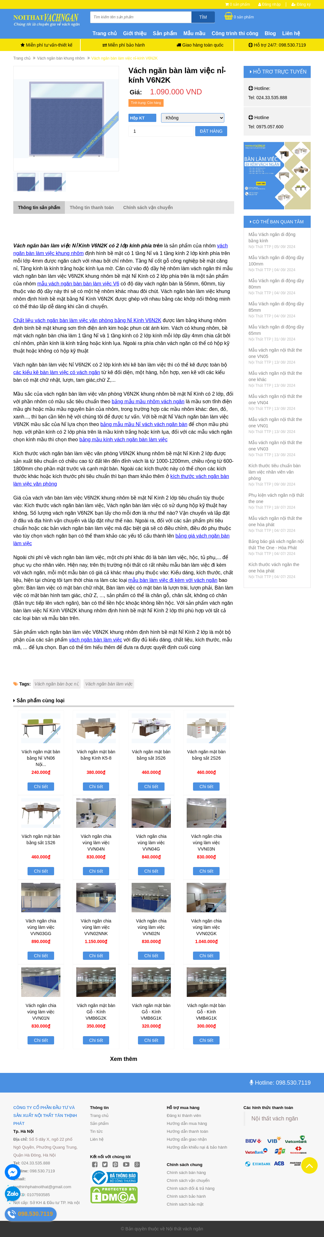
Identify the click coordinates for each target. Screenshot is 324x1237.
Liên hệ (291, 33)
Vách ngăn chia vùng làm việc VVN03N (206, 842)
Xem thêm (123, 1059)
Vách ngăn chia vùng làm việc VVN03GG (41, 927)
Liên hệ (96, 1139)
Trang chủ (105, 33)
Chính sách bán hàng (186, 1172)
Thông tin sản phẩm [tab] (39, 207)
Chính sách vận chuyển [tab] (148, 207)
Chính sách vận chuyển (188, 1180)
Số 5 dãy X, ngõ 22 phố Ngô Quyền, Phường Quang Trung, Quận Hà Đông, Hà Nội (45, 1147)
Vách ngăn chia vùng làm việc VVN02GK (206, 927)
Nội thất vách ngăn (275, 1118)
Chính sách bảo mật (185, 1204)
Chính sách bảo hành (186, 1196)
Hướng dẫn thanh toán (187, 1131)
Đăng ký (301, 4)
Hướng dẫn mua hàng (187, 1123)
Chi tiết (41, 786)
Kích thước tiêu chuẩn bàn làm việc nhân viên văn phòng (275, 472)
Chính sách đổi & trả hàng (191, 1188)
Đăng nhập (269, 4)
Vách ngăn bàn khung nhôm (60, 58)
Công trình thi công (235, 33)
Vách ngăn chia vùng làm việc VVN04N (96, 842)
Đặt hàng (211, 131)
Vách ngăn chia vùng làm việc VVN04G (151, 842)
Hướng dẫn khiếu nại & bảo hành (197, 1147)
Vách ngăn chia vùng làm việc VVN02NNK (96, 927)
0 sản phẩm (240, 4)
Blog (270, 33)
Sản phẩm (99, 1123)
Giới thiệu (134, 33)
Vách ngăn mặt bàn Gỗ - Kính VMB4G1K (206, 1012)
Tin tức (96, 1131)
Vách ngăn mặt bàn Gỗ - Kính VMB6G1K (151, 1012)
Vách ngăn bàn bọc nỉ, (56, 683)
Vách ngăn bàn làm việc (109, 683)
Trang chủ (99, 1115)
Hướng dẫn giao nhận (187, 1139)
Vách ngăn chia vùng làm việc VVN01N (41, 1012)
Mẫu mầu (195, 33)
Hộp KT (137, 118)
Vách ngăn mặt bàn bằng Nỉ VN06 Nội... (41, 758)
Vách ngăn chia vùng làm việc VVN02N (151, 927)
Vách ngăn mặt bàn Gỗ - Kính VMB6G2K (96, 1012)
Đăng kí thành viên (184, 1115)
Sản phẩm (165, 33)
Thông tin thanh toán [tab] (92, 207)
